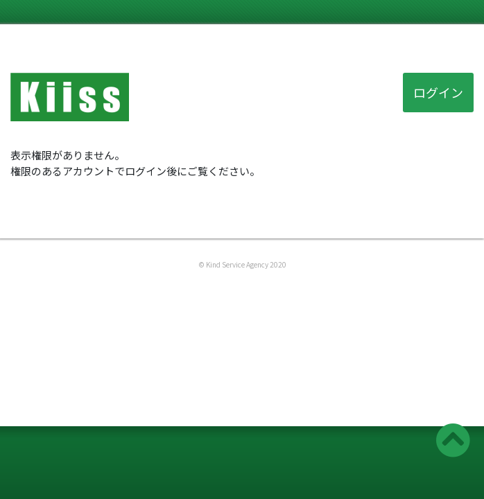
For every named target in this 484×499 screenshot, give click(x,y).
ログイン (438, 92)
